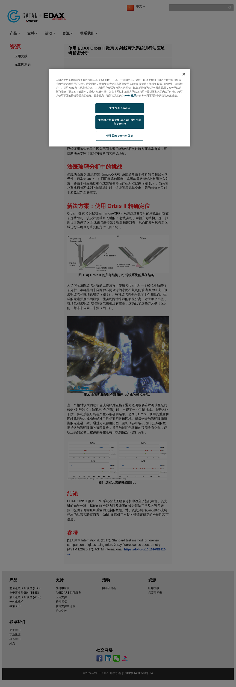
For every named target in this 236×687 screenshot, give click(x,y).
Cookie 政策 (129, 95)
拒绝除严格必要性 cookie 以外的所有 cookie (119, 122)
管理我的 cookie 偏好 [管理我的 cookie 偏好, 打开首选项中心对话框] (119, 135)
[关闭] (184, 74)
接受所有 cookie (119, 108)
